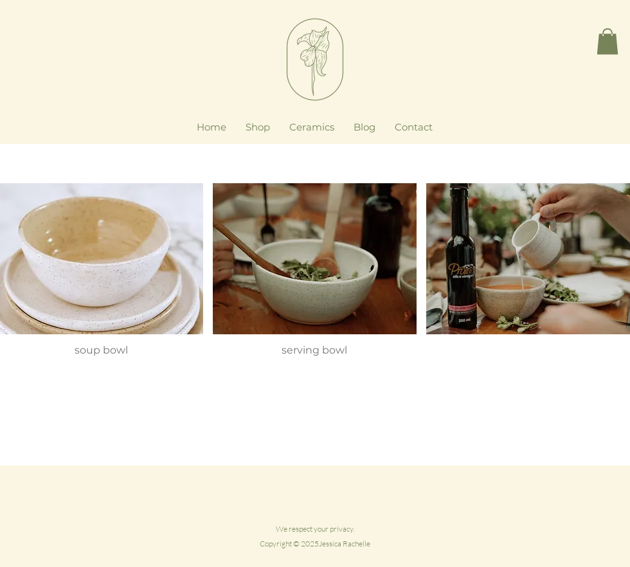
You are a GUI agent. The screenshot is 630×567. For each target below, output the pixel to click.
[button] (607, 41)
